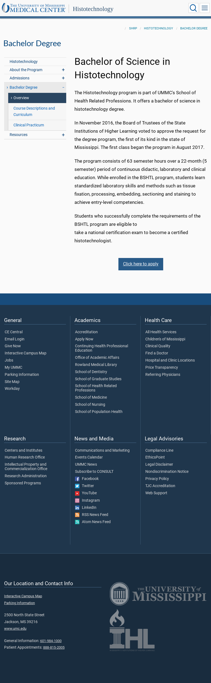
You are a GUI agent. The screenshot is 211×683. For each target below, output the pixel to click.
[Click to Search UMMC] (193, 8)
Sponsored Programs (23, 483)
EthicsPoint (155, 457)
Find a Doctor (156, 353)
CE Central (14, 332)
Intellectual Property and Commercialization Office (26, 466)
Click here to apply (141, 263)
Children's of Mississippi (165, 339)
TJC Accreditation (160, 486)
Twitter (84, 486)
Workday (12, 389)
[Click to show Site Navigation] (205, 8)
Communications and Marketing (102, 450)
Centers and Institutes (23, 450)
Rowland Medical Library (96, 365)
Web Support (156, 493)
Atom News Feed (93, 522)
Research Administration (26, 476)
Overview (21, 98)
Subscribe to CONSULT (94, 472)
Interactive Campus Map (25, 353)
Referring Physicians (162, 375)
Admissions (19, 78)
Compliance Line (159, 450)
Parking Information (22, 375)
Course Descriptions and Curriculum (34, 111)
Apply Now (84, 339)
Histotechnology (93, 8)
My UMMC (13, 367)
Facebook (87, 479)
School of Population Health (99, 412)
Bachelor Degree (193, 28)
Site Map (12, 382)
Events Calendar (89, 457)
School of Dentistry (91, 372)
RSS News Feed (91, 515)
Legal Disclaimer (159, 464)
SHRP (133, 28)
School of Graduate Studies (98, 379)
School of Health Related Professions (96, 388)
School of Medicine (91, 397)
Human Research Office (25, 457)
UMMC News (86, 464)
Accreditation (86, 332)
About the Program (26, 70)
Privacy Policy (157, 479)
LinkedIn (85, 508)
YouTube (86, 493)
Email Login (14, 339)
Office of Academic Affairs (97, 358)
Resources (18, 134)
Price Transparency (161, 367)
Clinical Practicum (28, 125)
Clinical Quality (157, 346)
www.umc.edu (15, 628)
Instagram (87, 500)
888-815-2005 (54, 647)
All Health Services (160, 332)
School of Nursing (90, 404)
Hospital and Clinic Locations (170, 360)
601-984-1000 (51, 641)
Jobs (9, 360)
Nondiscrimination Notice (166, 472)
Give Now (13, 346)
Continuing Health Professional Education (101, 348)
